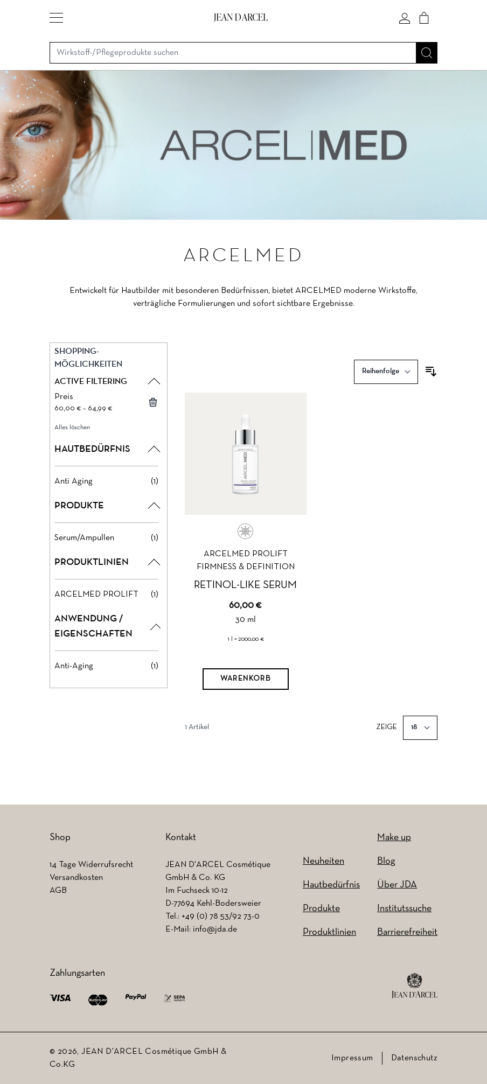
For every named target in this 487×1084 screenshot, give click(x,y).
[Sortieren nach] (386, 372)
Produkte (321, 908)
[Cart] (424, 18)
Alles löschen (72, 427)
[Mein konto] (404, 18)
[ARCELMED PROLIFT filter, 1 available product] (106, 594)
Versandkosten (76, 878)
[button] (56, 18)
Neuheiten (323, 861)
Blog (386, 861)
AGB (58, 890)
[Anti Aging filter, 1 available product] (106, 481)
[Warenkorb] (246, 679)
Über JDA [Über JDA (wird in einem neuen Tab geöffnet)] (397, 885)
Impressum (352, 1058)
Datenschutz (414, 1058)
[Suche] (426, 53)
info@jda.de (215, 929)
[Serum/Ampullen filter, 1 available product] (106, 538)
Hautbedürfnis (331, 885)
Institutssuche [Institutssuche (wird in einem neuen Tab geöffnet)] (404, 908)
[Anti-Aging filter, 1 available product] (106, 666)
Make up (394, 837)
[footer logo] (414, 986)
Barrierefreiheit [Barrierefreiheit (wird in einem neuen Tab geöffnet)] (407, 932)
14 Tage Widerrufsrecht (91, 865)
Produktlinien (329, 932)
